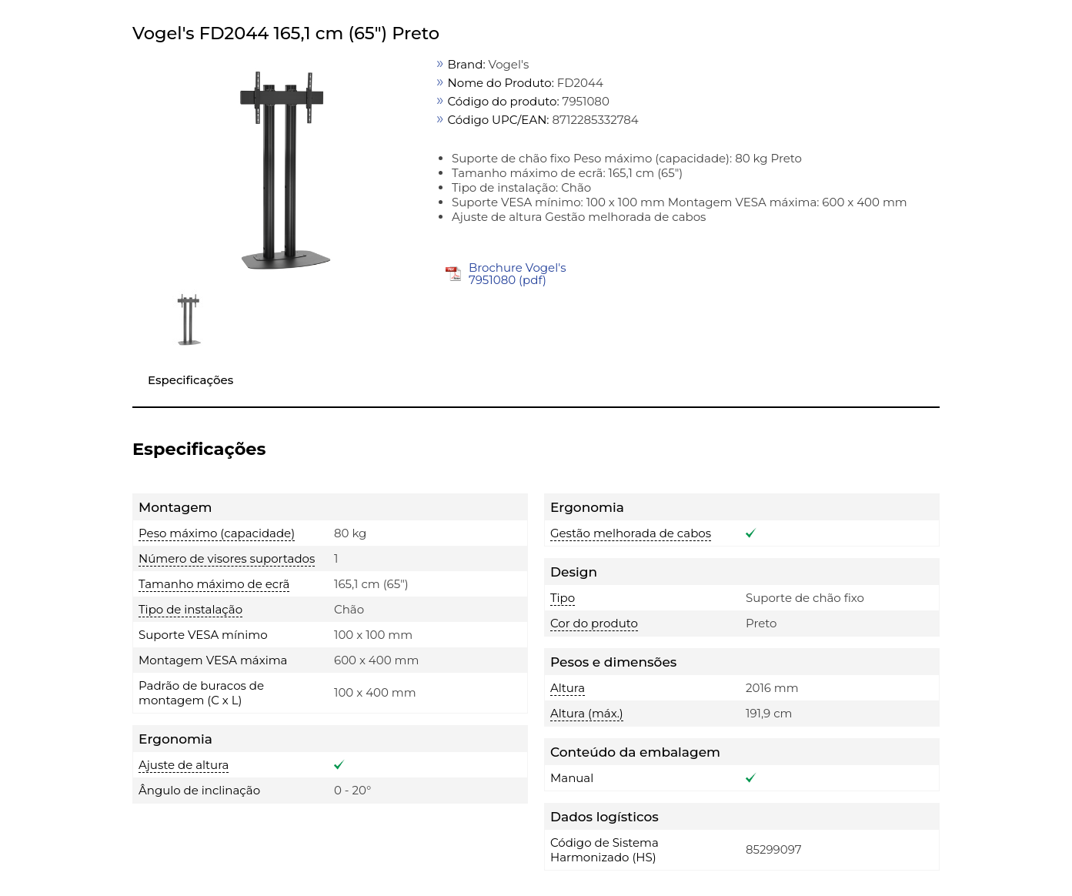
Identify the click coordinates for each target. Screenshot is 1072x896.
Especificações (190, 380)
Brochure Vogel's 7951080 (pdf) (517, 273)
